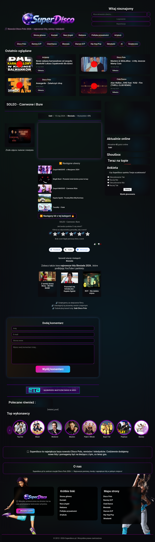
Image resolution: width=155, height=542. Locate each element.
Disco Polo (21, 44)
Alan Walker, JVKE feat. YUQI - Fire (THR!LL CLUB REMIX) (126, 84)
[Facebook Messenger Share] (82, 250)
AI (122, 44)
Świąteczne (133, 44)
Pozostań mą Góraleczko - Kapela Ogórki (69, 289)
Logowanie (121, 19)
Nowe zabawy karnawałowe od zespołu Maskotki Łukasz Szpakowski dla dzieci (54, 62)
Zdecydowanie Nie (116, 183)
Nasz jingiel (68, 35)
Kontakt (54, 35)
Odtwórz (40, 70)
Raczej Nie (113, 180)
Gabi (50, 116)
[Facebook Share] (55, 250)
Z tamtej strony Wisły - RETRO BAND (47, 286)
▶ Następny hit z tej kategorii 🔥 (57, 216)
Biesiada (66, 44)
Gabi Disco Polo (80, 308)
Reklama (82, 35)
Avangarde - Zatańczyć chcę (49, 83)
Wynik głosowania (127, 194)
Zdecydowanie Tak (117, 177)
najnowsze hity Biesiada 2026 (76, 265)
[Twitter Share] (68, 250)
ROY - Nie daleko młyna (92, 292)
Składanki (111, 44)
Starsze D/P (80, 44)
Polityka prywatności (100, 35)
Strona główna (40, 35)
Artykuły (118, 35)
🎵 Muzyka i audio (25, 511)
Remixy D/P (36, 44)
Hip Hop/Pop (96, 44)
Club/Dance (52, 44)
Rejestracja (121, 24)
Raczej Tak (113, 185)
